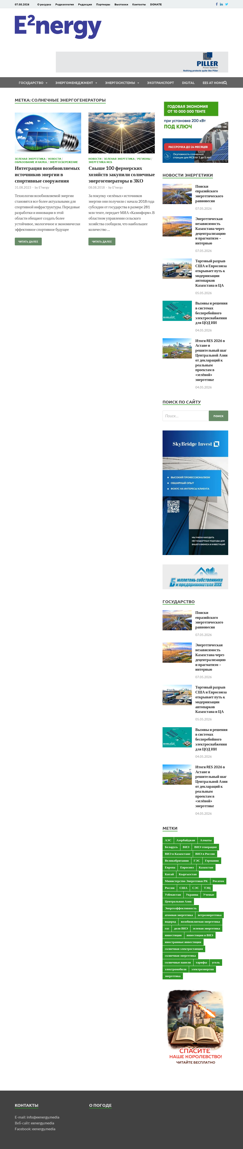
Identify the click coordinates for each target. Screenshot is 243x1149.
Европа (170, 867)
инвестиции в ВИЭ (200, 935)
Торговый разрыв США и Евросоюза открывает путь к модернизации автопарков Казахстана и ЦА (211, 273)
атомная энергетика (179, 915)
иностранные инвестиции (183, 942)
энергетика (173, 976)
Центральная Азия (178, 901)
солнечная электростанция (184, 949)
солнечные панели (178, 962)
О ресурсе (44, 4)
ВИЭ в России (205, 854)
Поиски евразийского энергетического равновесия (209, 193)
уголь (216, 962)
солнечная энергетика (180, 955)
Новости (54, 158)
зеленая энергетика (206, 928)
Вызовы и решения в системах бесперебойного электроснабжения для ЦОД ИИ (211, 313)
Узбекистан (173, 894)
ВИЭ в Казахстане (177, 854)
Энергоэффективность (181, 908)
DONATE (156, 4)
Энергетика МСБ (100, 162)
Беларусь (171, 847)
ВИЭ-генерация (205, 847)
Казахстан (206, 867)
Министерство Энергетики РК (186, 881)
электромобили (175, 969)
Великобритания (177, 860)
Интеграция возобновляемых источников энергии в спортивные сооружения (47, 174)
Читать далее (26, 240)
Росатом (218, 881)
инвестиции (173, 935)
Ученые (208, 894)
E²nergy (44, 187)
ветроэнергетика (209, 915)
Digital (188, 82)
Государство (31, 82)
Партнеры (103, 4)
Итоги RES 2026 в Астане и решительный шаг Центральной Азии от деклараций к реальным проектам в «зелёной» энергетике (211, 360)
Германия (212, 860)
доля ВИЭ (181, 928)
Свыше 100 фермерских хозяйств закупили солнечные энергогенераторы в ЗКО (121, 174)
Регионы (143, 158)
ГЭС (197, 860)
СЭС (195, 888)
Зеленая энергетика (30, 158)
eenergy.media (42, 1123)
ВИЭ (186, 847)
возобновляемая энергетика (200, 921)
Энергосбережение (63, 162)
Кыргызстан (188, 874)
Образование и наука (31, 162)
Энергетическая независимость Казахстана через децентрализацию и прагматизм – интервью (210, 230)
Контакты (139, 4)
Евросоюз (187, 867)
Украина (192, 894)
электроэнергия (202, 969)
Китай (169, 874)
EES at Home (213, 82)
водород (170, 921)
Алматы (206, 840)
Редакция (85, 4)
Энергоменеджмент (74, 82)
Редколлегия (64, 4)
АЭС (168, 840)
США (183, 888)
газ (167, 928)
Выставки (121, 4)
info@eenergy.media (43, 1117)
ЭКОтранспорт (160, 82)
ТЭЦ (207, 888)
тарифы (201, 962)
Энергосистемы (120, 82)
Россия (170, 888)
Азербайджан (185, 840)
